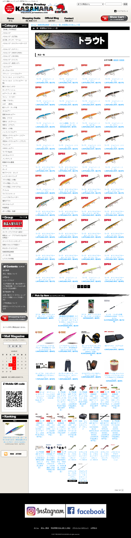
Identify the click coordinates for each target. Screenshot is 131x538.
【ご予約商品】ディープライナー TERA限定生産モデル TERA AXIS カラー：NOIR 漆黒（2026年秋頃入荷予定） (61, 458)
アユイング (6, 145)
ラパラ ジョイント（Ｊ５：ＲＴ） (91, 73)
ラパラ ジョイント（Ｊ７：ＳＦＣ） (91, 272)
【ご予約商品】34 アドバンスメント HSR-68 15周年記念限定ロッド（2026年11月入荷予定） (40, 456)
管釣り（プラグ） (8, 125)
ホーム (11, 18)
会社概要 (6, 270)
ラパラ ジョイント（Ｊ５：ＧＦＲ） (68, 73)
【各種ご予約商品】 (9, 29)
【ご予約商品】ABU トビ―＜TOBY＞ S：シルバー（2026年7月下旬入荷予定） (61, 424)
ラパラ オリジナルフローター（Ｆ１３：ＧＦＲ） (114, 272)
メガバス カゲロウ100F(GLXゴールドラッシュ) (115, 452)
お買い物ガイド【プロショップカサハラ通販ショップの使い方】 (14, 297)
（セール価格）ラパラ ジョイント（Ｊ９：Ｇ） (68, 117)
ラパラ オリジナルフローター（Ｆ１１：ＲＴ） (114, 205)
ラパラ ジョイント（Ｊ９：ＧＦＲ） (91, 117)
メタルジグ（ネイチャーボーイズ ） (14, 44)
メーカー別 (6, 255)
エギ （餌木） (8, 104)
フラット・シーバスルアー (12, 74)
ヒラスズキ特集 (8, 259)
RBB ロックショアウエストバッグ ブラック (83, 421)
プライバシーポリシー (80, 528)
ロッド (4, 169)
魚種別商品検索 (8, 252)
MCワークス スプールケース (114, 340)
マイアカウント (122, 11)
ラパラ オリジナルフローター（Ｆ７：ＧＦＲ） (68, 161)
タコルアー (6, 111)
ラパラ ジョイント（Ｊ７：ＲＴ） (91, 95)
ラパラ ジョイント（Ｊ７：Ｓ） (114, 95)
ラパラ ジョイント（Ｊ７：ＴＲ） (45, 183)
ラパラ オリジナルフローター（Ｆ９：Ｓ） (91, 183)
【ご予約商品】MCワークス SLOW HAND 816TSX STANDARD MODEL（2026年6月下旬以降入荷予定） (115, 426)
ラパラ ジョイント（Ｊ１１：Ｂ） (68, 139)
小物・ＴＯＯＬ (8, 100)
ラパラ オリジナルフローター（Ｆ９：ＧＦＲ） (68, 183)
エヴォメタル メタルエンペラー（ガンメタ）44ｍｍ (72, 452)
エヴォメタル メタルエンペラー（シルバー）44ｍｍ (83, 452)
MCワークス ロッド (10, 173)
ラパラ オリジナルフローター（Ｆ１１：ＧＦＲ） (91, 205)
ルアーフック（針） (9, 93)
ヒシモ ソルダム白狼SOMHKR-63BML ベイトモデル (114, 309)
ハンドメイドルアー (9, 132)
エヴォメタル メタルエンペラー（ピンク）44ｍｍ (104, 452)
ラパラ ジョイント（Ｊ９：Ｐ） (68, 272)
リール (4, 166)
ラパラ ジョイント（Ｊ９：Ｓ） (45, 139)
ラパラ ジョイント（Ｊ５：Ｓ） (114, 73)
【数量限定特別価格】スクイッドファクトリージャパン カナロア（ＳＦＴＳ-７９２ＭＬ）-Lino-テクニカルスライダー (68, 312)
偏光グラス (6, 201)
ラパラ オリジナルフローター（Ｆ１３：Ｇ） (91, 249)
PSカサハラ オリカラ (10, 248)
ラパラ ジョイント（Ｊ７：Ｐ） (68, 95)
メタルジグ (6, 33)
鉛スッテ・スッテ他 (9, 107)
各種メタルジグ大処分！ (11, 245)
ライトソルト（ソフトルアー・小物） (14, 82)
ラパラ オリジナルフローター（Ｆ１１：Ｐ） (45, 227)
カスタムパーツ (8, 155)
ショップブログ (52, 18)
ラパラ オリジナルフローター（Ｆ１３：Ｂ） (68, 249)
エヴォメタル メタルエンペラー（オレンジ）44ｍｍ (94, 452)
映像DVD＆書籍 (8, 162)
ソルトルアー (7, 67)
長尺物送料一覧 (8, 292)
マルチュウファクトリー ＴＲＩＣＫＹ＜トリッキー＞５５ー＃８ (83, 473)
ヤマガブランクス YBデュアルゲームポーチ (91, 367)
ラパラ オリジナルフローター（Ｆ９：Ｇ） (114, 183)
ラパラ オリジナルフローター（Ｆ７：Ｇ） (45, 272)
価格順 (115, 60)
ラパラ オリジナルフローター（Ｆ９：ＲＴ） (45, 205)
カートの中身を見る (14, 318)
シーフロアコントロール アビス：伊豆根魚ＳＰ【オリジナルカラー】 (45, 341)
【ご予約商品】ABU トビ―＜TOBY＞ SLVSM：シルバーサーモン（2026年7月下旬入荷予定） (40, 425)
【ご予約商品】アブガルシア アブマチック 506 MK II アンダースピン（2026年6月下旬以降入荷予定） (72, 397)
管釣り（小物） (8, 128)
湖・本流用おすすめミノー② (69, 25)
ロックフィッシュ (8, 90)
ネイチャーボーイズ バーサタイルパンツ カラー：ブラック (68, 368)
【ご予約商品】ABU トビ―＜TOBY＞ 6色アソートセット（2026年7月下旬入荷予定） (94, 397)
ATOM (19, 454)
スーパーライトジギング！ (12, 241)
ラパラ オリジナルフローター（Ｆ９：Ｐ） (68, 205)
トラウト (54, 25)
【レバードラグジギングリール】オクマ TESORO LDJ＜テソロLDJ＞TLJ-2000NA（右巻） (91, 342)
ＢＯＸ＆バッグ (8, 204)
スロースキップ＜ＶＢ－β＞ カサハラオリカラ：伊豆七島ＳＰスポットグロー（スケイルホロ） (15, 433)
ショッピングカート (114, 18)
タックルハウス (8, 70)
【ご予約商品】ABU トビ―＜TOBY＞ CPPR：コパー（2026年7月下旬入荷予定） (50, 424)
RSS (12, 454)
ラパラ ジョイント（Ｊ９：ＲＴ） (114, 117)
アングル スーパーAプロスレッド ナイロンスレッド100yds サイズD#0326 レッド (114, 369)
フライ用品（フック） (10, 183)
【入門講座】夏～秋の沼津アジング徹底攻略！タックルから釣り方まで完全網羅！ (14, 286)
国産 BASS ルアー (8, 114)
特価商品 (5, 208)
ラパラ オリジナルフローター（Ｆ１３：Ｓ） (45, 249)
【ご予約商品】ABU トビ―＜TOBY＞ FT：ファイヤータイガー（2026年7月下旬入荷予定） (72, 425)
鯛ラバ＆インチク (8, 86)
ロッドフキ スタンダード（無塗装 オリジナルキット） (45, 368)
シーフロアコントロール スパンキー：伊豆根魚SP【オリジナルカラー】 (68, 341)
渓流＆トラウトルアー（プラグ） (14, 141)
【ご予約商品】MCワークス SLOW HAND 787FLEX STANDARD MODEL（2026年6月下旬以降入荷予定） (104, 426)
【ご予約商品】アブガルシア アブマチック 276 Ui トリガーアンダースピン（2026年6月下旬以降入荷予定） (61, 398)
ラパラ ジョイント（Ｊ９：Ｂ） (45, 117)
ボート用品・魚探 (8, 211)
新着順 (121, 60)
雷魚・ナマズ (7, 118)
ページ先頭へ (119, 490)
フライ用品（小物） (9, 180)
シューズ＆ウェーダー (10, 197)
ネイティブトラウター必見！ (12, 232)
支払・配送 (45, 528)
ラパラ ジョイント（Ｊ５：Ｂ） (45, 73)
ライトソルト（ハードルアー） (13, 77)
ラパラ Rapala (7, 152)
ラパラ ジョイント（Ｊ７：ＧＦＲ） (45, 95)
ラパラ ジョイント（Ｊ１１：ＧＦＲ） (91, 139)
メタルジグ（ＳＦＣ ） (10, 49)
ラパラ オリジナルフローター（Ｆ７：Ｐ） (45, 161)
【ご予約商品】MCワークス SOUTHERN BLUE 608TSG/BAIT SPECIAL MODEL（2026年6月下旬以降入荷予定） (94, 427)
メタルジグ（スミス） (10, 60)
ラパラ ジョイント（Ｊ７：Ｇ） (114, 161)
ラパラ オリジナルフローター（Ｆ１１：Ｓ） (91, 227)
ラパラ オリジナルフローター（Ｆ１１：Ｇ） (68, 227)
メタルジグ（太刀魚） (10, 36)
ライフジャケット (8, 194)
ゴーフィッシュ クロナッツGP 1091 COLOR (50, 392)
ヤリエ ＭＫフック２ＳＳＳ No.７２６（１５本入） (91, 308)
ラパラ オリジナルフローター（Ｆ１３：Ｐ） (114, 227)
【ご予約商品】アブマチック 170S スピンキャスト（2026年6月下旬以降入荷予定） (83, 396)
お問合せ (69, 18)
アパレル (5, 190)
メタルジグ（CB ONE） (11, 56)
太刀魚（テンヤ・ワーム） (12, 40)
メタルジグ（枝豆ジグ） (11, 63)
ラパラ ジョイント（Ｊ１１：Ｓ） (114, 139)
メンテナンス (7, 159)
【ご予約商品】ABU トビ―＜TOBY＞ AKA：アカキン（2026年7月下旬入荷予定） (104, 396)
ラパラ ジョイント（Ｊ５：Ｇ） (91, 161)
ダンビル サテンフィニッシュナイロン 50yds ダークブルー (40, 394)
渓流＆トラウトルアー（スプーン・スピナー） (13, 137)
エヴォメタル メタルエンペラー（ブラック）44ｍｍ (72, 472)
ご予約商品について (10, 303)
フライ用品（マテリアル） (12, 187)
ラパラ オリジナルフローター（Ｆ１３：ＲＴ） (114, 249)
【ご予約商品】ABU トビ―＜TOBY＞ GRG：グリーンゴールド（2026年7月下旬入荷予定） (115, 397)
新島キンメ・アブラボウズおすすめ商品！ (14, 237)
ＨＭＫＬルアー (8, 148)
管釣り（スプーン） (9, 121)
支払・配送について (32, 18)
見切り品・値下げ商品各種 (12, 224)
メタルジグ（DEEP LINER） (12, 53)
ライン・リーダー (8, 97)
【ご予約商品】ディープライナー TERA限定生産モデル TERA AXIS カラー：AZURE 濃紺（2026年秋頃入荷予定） (50, 458)
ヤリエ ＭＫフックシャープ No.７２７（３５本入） (45, 308)
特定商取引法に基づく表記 (60, 528)
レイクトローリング (9, 176)
